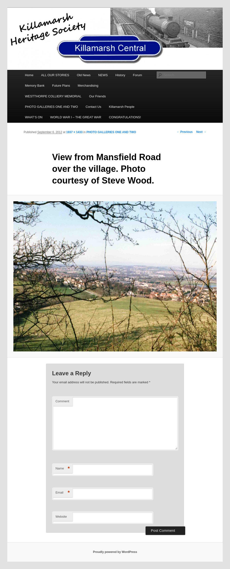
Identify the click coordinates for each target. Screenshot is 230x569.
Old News (84, 75)
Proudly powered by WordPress (115, 552)
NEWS (103, 75)
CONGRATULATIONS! (125, 117)
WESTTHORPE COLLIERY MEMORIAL (53, 96)
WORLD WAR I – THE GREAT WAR (75, 117)
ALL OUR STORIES (55, 75)
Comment (62, 401)
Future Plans (61, 85)
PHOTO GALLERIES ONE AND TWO (51, 107)
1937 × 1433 (74, 132)
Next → (201, 132)
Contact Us (93, 107)
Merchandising (88, 85)
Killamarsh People (121, 107)
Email (62, 492)
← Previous (184, 132)
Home (29, 75)
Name (62, 468)
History (120, 75)
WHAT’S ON (33, 117)
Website (61, 516)
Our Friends (97, 96)
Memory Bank (34, 85)
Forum (137, 75)
